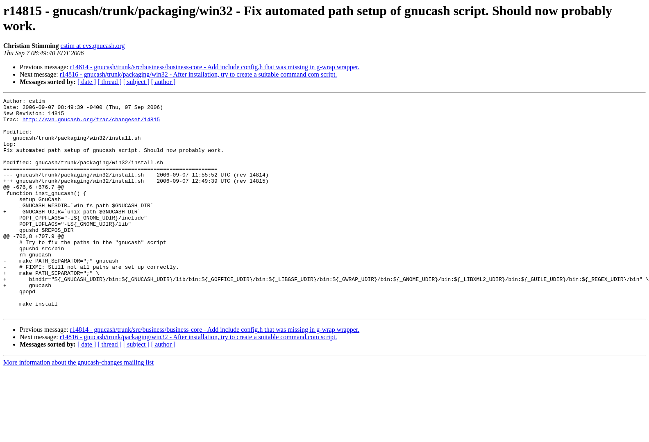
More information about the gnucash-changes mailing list (78, 405)
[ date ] (86, 81)
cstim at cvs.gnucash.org (93, 45)
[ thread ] (110, 81)
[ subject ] (136, 81)
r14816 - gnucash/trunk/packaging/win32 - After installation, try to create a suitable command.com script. (198, 74)
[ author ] (163, 81)
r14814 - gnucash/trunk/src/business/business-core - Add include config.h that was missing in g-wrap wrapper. (215, 66)
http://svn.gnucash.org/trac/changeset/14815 (91, 124)
